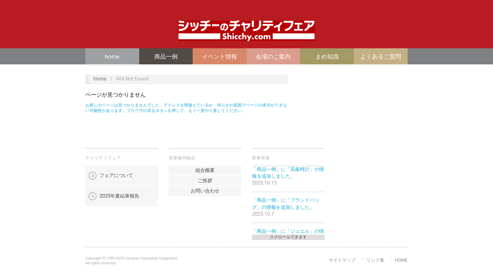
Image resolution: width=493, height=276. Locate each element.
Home (100, 79)
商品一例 (166, 56)
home (112, 56)
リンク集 (375, 260)
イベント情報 (219, 56)
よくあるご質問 (380, 56)
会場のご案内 (273, 56)
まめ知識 (327, 56)
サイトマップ (342, 260)
